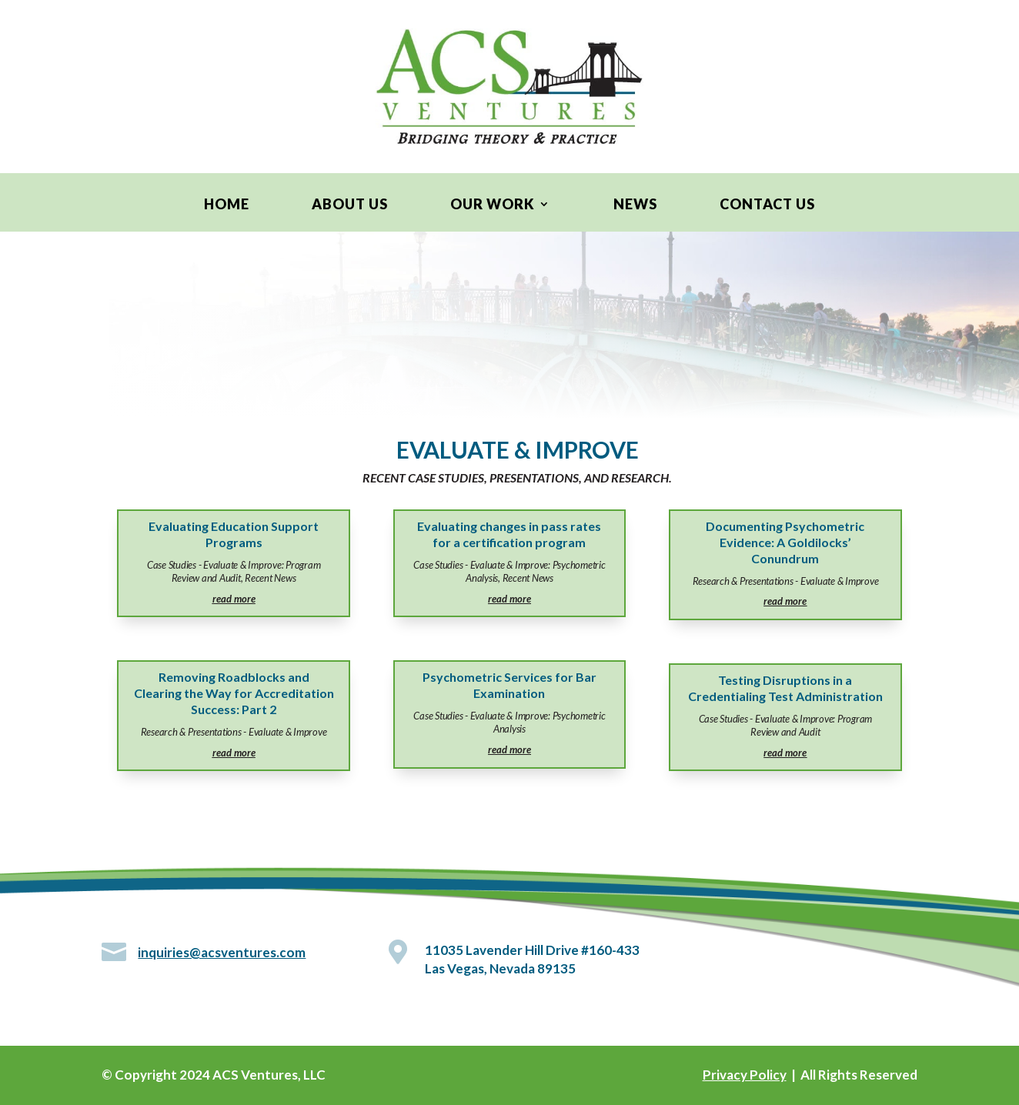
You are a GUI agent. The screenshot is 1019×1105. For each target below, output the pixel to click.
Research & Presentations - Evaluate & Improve (234, 732)
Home (226, 205)
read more (234, 599)
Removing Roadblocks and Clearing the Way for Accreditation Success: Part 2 (234, 692)
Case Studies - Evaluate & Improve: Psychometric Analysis (509, 722)
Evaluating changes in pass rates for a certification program (509, 534)
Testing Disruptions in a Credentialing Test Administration (785, 688)
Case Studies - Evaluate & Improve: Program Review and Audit (234, 571)
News (635, 205)
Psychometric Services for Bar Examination (509, 684)
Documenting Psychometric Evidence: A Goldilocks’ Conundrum (785, 542)
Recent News (270, 578)
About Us (350, 205)
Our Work (492, 205)
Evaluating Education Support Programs (234, 534)
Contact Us (767, 205)
